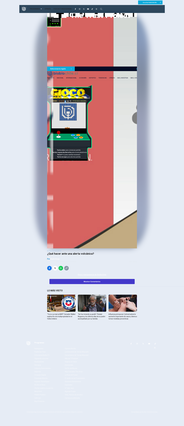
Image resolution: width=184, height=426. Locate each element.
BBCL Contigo (135, 78)
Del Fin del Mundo (71, 368)
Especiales (68, 385)
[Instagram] (80, 9)
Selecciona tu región (61, 69)
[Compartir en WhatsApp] (61, 268)
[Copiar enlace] (66, 268)
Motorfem (38, 391)
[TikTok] (92, 9)
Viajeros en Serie (71, 362)
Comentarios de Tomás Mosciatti (77, 355)
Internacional (71, 78)
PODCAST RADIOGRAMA (63, 9)
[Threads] (96, 9)
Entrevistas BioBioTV (41, 355)
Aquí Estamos (39, 401)
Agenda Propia (70, 391)
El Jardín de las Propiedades (75, 378)
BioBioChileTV (54, 251)
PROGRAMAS (35, 9)
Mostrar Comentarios (92, 281)
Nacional (60, 78)
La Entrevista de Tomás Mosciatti (77, 352)
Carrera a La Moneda (72, 398)
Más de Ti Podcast (71, 358)
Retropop (37, 365)
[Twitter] (84, 9)
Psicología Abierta (40, 378)
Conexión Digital (40, 375)
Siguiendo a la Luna (41, 358)
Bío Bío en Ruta (39, 385)
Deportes (92, 78)
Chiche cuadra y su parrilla (43, 388)
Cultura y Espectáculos (42, 368)
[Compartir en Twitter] (55, 268)
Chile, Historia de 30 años (74, 395)
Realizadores (39, 362)
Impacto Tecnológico (41, 381)
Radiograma (38, 348)
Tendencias (103, 78)
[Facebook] (75, 9)
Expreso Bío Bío (70, 348)
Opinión (112, 78)
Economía (82, 78)
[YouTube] (88, 9)
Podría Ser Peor (40, 352)
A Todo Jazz (69, 388)
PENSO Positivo (40, 395)
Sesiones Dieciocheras (73, 381)
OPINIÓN (48, 9)
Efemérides (69, 365)
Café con (37, 398)
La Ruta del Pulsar (71, 375)
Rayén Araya (55, 259)
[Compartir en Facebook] (49, 268)
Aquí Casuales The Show (74, 372)
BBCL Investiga (122, 78)
